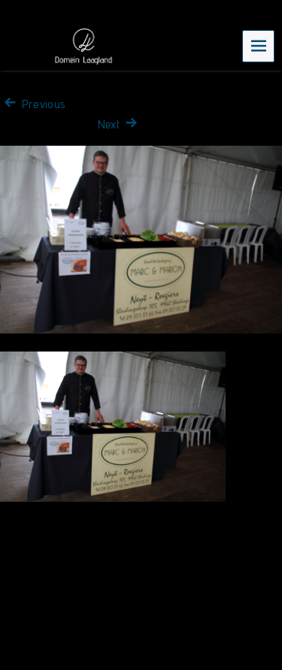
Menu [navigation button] (258, 45)
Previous (32, 104)
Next (119, 124)
